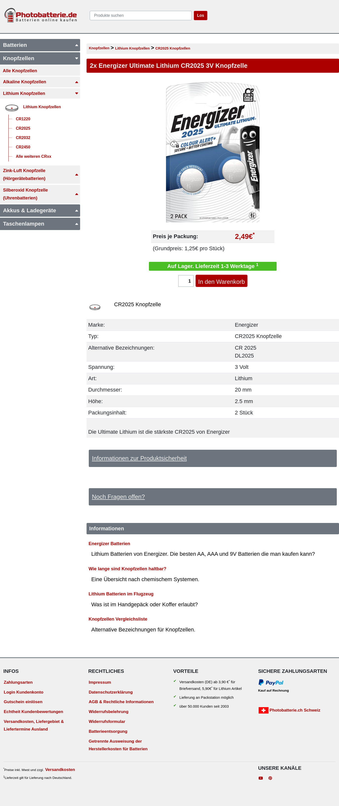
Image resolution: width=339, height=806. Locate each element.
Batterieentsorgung (108, 731)
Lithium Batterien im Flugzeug (121, 593)
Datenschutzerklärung (111, 692)
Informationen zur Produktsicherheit (139, 458)
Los (200, 15)
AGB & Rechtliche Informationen (121, 701)
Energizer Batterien (109, 543)
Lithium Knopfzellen (132, 48)
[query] (141, 15)
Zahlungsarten (18, 682)
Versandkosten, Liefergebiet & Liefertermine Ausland (34, 725)
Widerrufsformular (107, 721)
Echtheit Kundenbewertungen (33, 711)
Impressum (100, 682)
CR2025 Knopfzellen (172, 48)
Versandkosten (60, 769)
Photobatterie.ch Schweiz (290, 710)
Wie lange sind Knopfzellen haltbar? (127, 568)
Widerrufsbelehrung (108, 711)
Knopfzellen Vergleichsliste (118, 619)
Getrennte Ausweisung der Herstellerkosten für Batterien (118, 745)
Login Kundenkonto (23, 692)
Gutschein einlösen (23, 701)
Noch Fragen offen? (118, 496)
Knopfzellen (99, 48)
